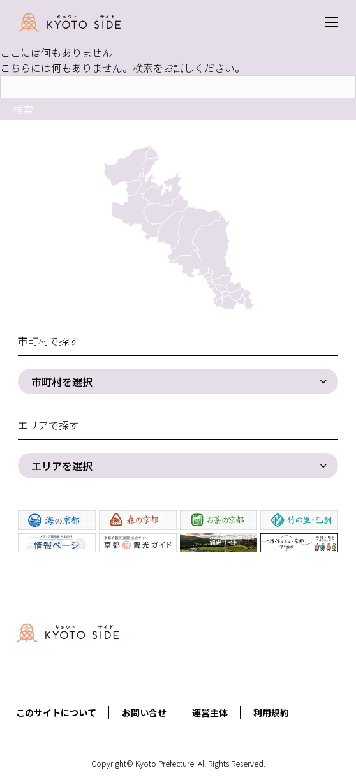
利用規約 (271, 712)
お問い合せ (144, 712)
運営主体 (210, 712)
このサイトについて (56, 712)
